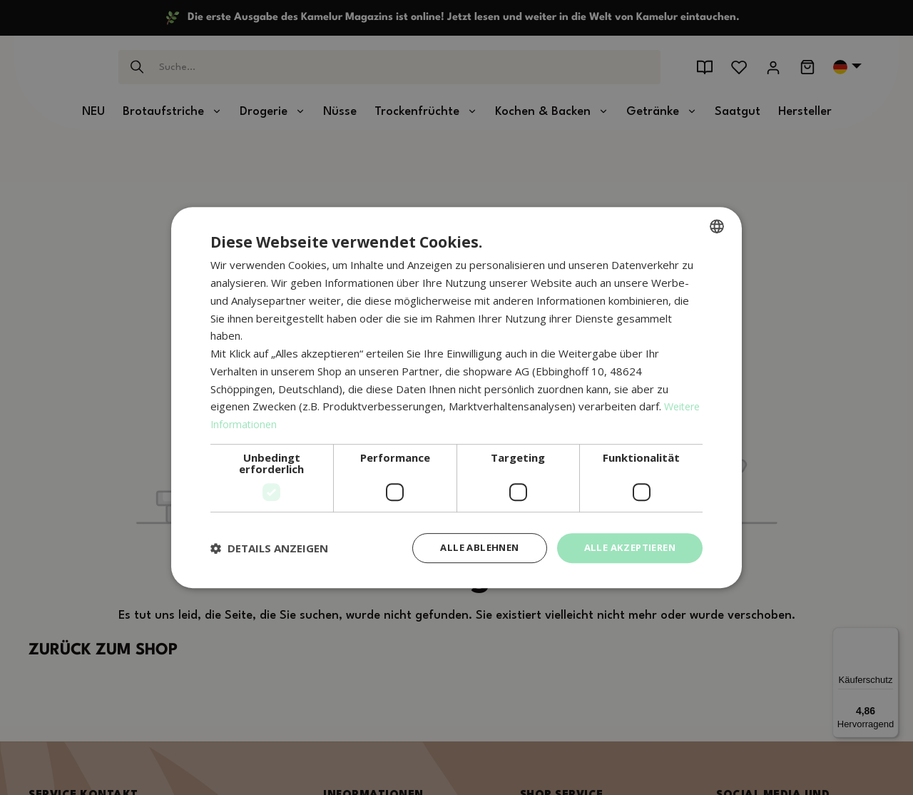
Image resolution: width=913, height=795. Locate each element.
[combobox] (717, 225)
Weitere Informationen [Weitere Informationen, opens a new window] (266, 423)
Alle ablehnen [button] (469, 548)
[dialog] (456, 397)
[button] (269, 548)
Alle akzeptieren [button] (625, 548)
